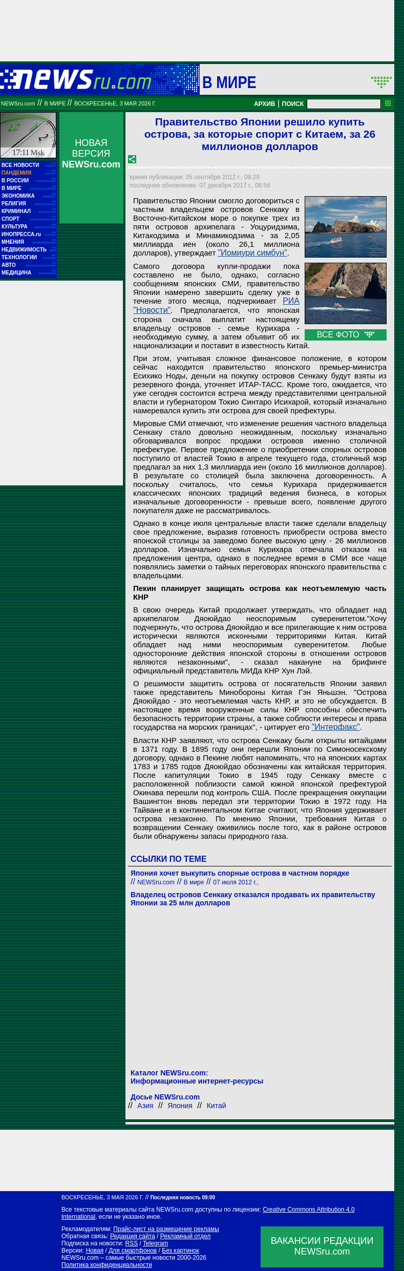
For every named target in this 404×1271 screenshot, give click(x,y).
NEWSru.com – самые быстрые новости (118, 1257)
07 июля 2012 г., (236, 882)
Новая (94, 1250)
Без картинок (180, 1250)
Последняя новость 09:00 (183, 1197)
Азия (145, 1105)
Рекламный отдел (185, 1236)
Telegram (155, 1243)
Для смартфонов (133, 1250)
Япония (180, 1105)
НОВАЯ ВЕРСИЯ (91, 154)
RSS (131, 1243)
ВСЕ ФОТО (345, 334)
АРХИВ (264, 104)
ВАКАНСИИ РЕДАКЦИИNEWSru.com (322, 1246)
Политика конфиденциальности (106, 1264)
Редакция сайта (132, 1236)
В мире (229, 82)
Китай (216, 1105)
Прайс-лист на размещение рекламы (166, 1229)
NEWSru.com (18, 103)
